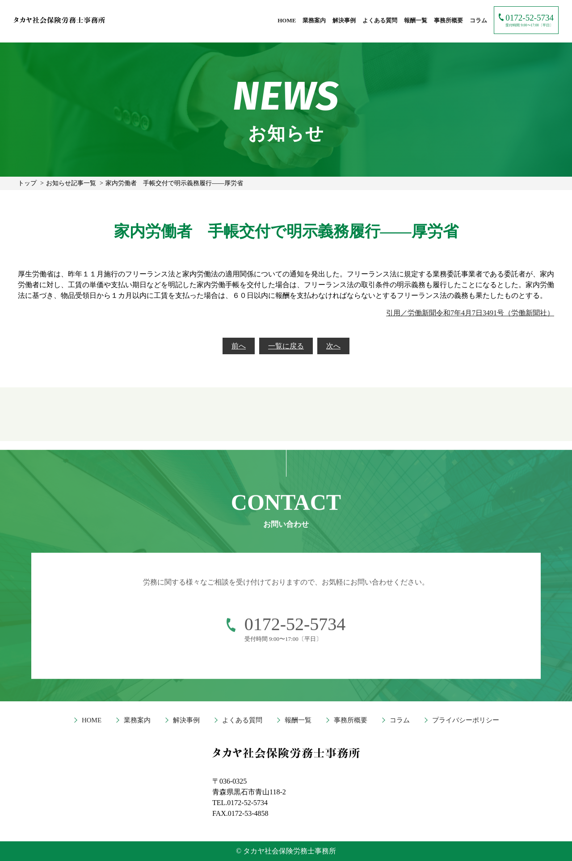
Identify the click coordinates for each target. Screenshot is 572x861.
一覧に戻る (286, 346)
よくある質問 (379, 20)
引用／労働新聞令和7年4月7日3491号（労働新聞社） (470, 313)
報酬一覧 (415, 20)
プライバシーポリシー (465, 720)
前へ (238, 346)
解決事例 (344, 20)
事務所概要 (448, 20)
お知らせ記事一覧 (71, 183)
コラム (478, 20)
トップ (27, 183)
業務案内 (314, 20)
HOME (287, 20)
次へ (333, 346)
